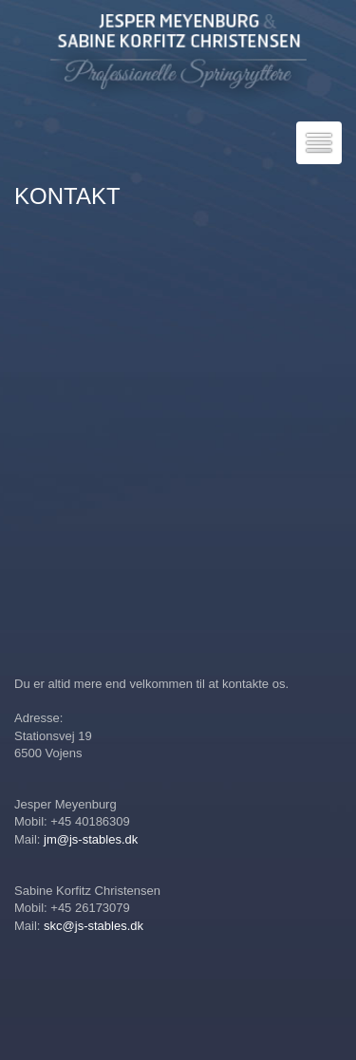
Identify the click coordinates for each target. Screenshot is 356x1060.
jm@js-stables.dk (91, 839)
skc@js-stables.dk (93, 926)
